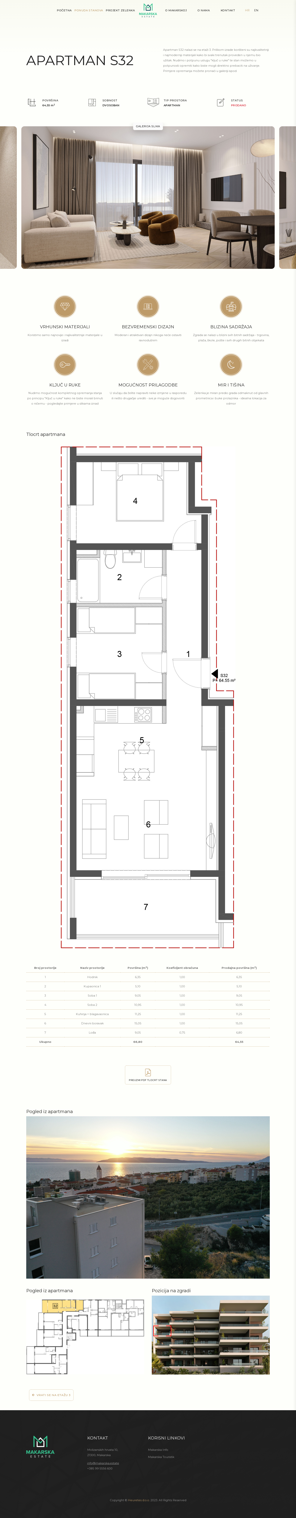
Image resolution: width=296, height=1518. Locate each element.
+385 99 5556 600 (100, 1468)
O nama (203, 10)
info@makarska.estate (103, 1463)
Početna (64, 10)
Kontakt (228, 10)
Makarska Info (158, 1450)
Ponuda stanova (88, 10)
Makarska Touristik (161, 1457)
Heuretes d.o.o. (139, 1500)
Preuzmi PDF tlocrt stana (148, 1075)
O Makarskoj (176, 10)
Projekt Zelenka (120, 10)
